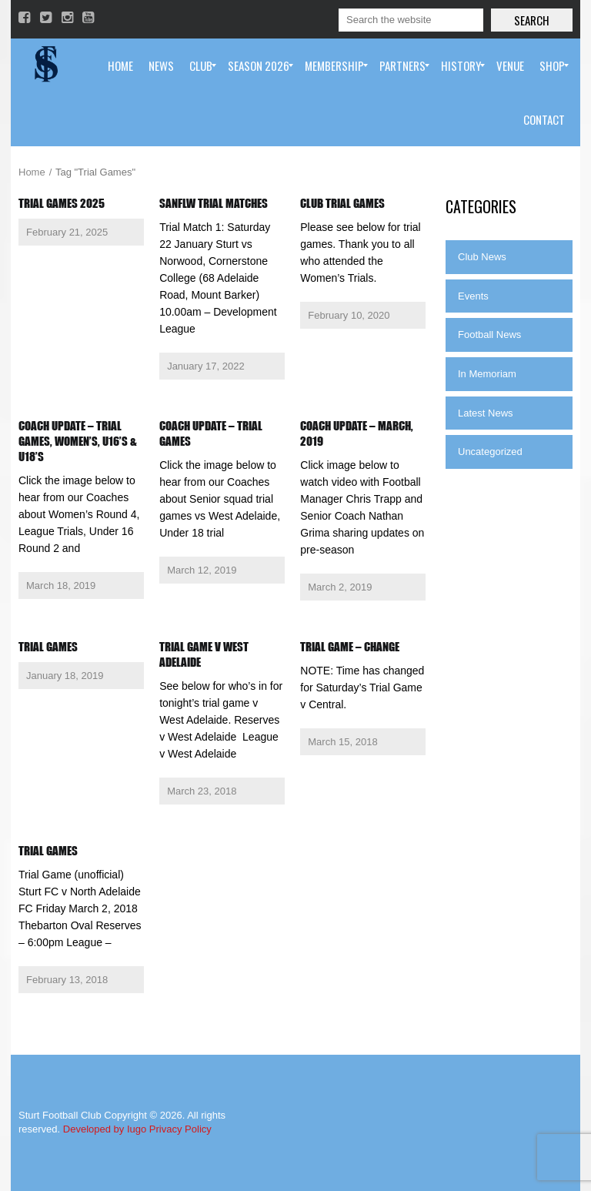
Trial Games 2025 (61, 203)
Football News (489, 334)
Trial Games (48, 647)
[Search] (411, 20)
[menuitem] (120, 65)
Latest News (485, 413)
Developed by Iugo (104, 1129)
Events (473, 296)
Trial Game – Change (349, 647)
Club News (482, 257)
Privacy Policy (180, 1129)
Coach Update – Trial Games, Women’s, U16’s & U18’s (77, 441)
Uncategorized (490, 451)
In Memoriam (487, 374)
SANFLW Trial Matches (213, 203)
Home (31, 172)
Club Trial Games (342, 203)
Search (531, 20)
